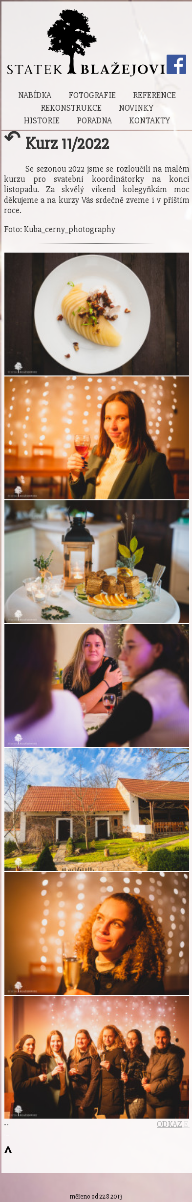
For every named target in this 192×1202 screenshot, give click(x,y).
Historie (41, 121)
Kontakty (149, 121)
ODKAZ (169, 1124)
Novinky (136, 108)
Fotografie (92, 95)
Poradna (94, 121)
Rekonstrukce (71, 108)
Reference (154, 95)
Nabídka (34, 95)
